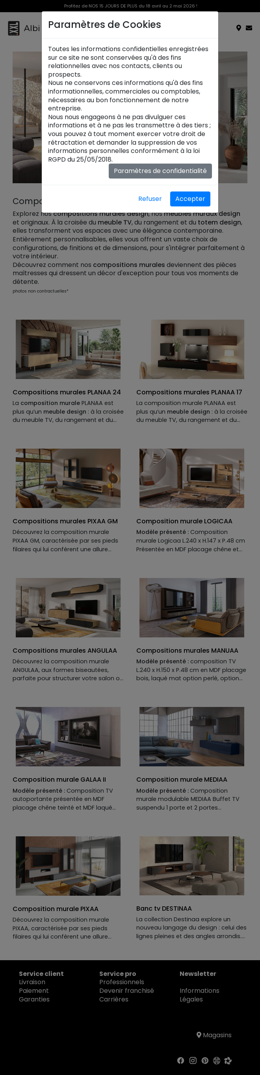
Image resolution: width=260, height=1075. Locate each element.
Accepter (190, 198)
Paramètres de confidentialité (160, 170)
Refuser (150, 198)
